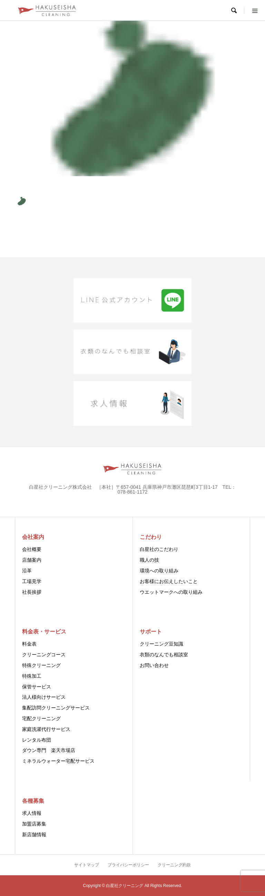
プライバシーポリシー (128, 864)
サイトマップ (86, 864)
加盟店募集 (34, 824)
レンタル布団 (36, 740)
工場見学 (31, 581)
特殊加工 (31, 676)
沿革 (27, 570)
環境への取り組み (159, 570)
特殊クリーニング (41, 665)
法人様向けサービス (44, 697)
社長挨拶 (31, 592)
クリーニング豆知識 (161, 644)
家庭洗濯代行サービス (46, 729)
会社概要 (31, 549)
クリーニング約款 (174, 864)
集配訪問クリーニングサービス (56, 708)
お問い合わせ (154, 665)
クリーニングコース (44, 654)
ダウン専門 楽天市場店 (48, 750)
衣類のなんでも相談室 (164, 654)
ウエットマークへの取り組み (171, 592)
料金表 (29, 644)
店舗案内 (31, 560)
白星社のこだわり (159, 549)
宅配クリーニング (41, 718)
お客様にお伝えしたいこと (169, 581)
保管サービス (36, 686)
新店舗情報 (34, 834)
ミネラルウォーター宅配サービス (58, 761)
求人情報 (31, 813)
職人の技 (149, 560)
